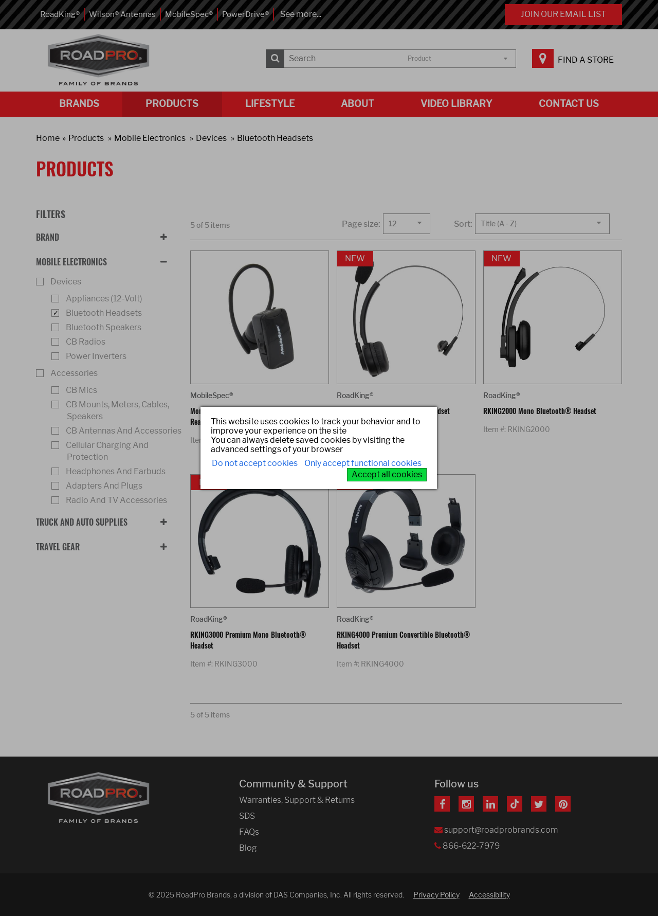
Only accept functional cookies (363, 463)
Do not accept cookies (255, 463)
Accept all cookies (387, 474)
